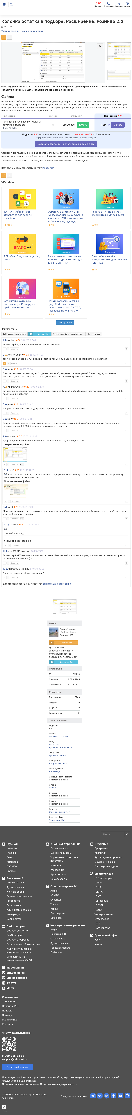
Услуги (54, 904)
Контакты (7, 1024)
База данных (13, 905)
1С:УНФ (98, 891)
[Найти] (127, 834)
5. (4, 404)
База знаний (14, 878)
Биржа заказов (16, 977)
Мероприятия (15, 967)
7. (3, 436)
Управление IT (58, 869)
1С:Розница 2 (55, 771)
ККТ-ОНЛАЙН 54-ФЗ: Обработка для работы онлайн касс (18, 215)
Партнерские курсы (106, 866)
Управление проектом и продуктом (64, 859)
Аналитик (100, 852)
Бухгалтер (54, 744)
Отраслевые (57, 938)
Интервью (12, 861)
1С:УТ (97, 896)
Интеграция (13, 914)
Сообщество (14, 918)
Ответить (14, 349)
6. (4, 418)
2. (4, 354)
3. (4, 369)
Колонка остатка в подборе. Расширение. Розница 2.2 (62, 21)
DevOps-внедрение (17, 939)
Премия (11, 871)
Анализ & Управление (65, 844)
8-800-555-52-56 (13, 1055)
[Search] (115, 834)
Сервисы (55, 899)
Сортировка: (68, 334)
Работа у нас (9, 1019)
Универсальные (103, 914)
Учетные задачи (15, 891)
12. (4, 568)
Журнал (12, 844)
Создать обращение (17, 1067)
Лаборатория (15, 926)
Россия (52, 787)
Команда (55, 865)
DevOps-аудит (15, 935)
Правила (7, 1010)
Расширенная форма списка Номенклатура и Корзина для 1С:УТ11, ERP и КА (65, 259)
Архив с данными (57, 755)
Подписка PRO (15, 882)
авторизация (64, 583)
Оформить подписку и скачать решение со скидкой (66, 144)
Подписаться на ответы (14, 334)
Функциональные (16, 887)
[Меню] (4, 4)
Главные (11, 852)
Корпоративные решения (67, 925)
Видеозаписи (15, 972)
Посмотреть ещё (65, 322)
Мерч (10, 988)
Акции (54, 890)
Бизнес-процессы (60, 852)
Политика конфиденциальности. (59, 1084)
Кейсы (54, 908)
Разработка (13, 900)
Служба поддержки (18, 1032)
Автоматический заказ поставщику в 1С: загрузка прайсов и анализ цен (19, 304)
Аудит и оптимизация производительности (19, 950)
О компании (10, 997)
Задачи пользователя (19, 896)
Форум (11, 983)
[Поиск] (11, 4)
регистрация (49, 583)
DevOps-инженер (104, 861)
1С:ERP (98, 882)
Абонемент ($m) (57, 820)
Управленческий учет (59, 812)
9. (4, 507)
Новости (11, 848)
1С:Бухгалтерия (103, 878)
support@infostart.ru (14, 1059)
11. (4, 551)
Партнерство (58, 913)
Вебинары (56, 917)
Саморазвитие (58, 879)
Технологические (60, 947)
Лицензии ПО (58, 934)
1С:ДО (98, 909)
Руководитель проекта (60, 747)
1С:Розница (101, 900)
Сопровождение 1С (63, 886)
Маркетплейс (103, 873)
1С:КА (97, 887)
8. (5, 470)
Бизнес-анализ (59, 848)
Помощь (7, 1015)
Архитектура (58, 874)
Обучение (101, 844)
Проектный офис (106, 935)
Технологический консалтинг (23, 944)
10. (5, 524)
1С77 (97, 923)
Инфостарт (48, 168)
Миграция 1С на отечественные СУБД (19, 958)
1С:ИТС (54, 895)
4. (4, 386)
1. (3, 340)
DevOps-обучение (17, 930)
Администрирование (18, 909)
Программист (102, 848)
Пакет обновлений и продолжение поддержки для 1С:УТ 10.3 (109, 259)
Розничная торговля (58, 736)
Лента (10, 857)
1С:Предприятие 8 (58, 763)
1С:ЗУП (98, 905)
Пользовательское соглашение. (20, 1084)
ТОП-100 (11, 866)
